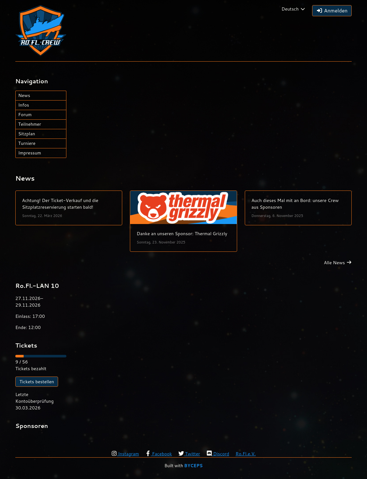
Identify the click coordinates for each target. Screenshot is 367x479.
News (24, 95)
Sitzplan (26, 134)
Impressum (29, 153)
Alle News (334, 262)
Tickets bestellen (36, 381)
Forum (25, 114)
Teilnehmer (29, 124)
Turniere (26, 143)
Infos (23, 105)
